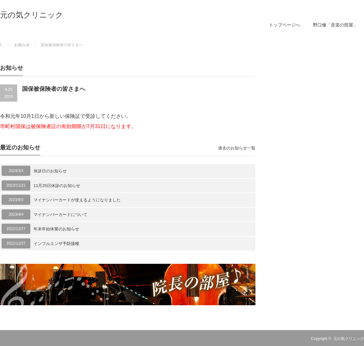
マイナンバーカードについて (60, 214)
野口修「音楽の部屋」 (335, 24)
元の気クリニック (31, 15)
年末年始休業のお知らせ (56, 229)
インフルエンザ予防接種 (56, 243)
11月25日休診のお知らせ (57, 185)
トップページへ (284, 24)
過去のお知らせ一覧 (236, 148)
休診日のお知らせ (50, 171)
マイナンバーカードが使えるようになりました (77, 200)
